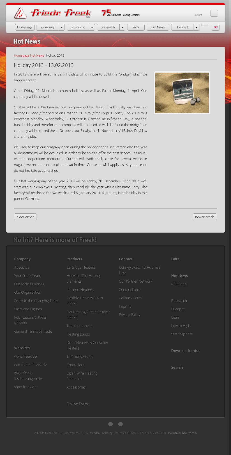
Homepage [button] (24, 27)
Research (179, 300)
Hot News (37, 55)
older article (25, 217)
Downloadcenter (185, 350)
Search (177, 367)
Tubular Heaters (79, 325)
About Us (21, 267)
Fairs (175, 258)
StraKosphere (182, 334)
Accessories (76, 387)
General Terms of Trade (33, 331)
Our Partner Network (135, 281)
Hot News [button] (158, 27)
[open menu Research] (122, 27)
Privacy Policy (129, 314)
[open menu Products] (92, 27)
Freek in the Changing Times (36, 300)
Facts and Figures (28, 308)
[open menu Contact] (196, 27)
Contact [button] (182, 27)
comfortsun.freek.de (30, 364)
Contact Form (129, 289)
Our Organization (27, 292)
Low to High (180, 325)
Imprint (198, 14)
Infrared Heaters (80, 289)
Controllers (75, 364)
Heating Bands (78, 334)
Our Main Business (29, 283)
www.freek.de (25, 356)
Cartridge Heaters (81, 267)
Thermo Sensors (79, 356)
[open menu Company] (62, 27)
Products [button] (78, 27)
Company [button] (47, 27)
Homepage (21, 55)
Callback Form (130, 297)
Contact (125, 258)
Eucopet (178, 308)
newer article (205, 217)
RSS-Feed (179, 283)
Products (74, 258)
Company (22, 258)
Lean (175, 317)
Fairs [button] (136, 27)
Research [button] (108, 27)
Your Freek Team (27, 275)
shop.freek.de (25, 386)
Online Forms (78, 403)
